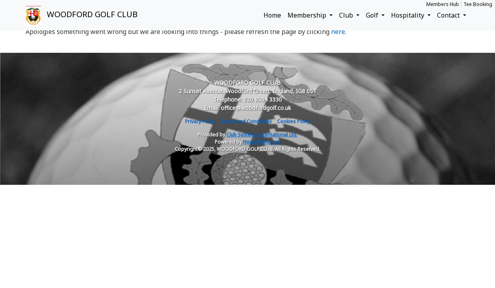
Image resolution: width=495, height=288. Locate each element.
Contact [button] (449, 15)
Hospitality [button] (408, 15)
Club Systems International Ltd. (261, 134)
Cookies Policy (293, 121)
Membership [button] (307, 15)
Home (272, 15)
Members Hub (442, 4)
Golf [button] (373, 15)
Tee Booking (477, 4)
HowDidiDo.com (261, 141)
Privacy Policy (200, 121)
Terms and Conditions (246, 121)
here (338, 31)
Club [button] (347, 15)
